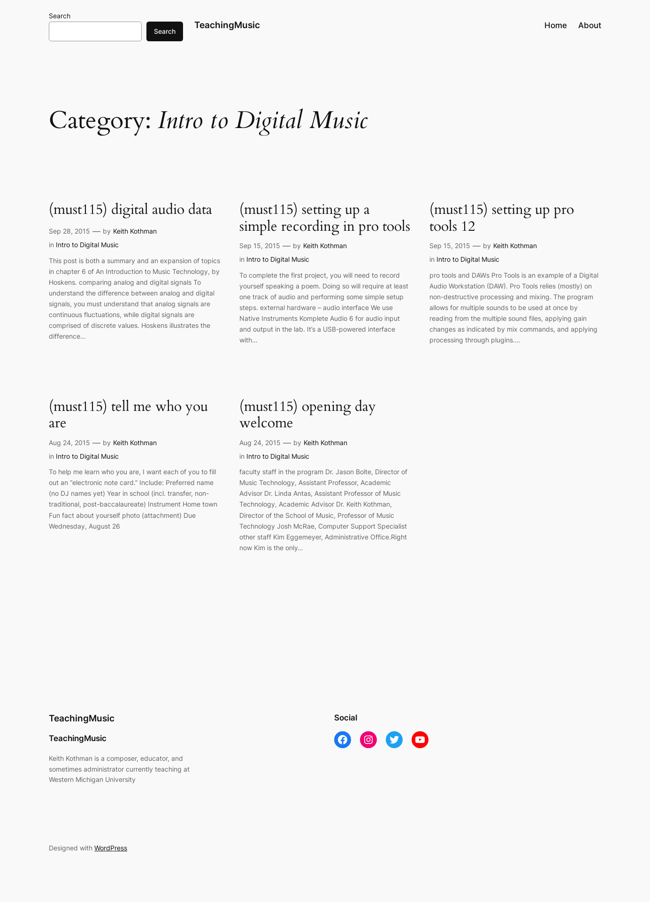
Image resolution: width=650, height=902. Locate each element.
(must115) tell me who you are (128, 415)
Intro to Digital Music (87, 245)
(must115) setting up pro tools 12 (501, 218)
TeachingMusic (227, 24)
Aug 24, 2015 (69, 443)
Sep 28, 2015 (69, 231)
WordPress (110, 848)
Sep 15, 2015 (259, 246)
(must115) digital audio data (130, 210)
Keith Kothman (135, 231)
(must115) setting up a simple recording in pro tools (324, 218)
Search (59, 16)
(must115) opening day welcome (307, 415)
